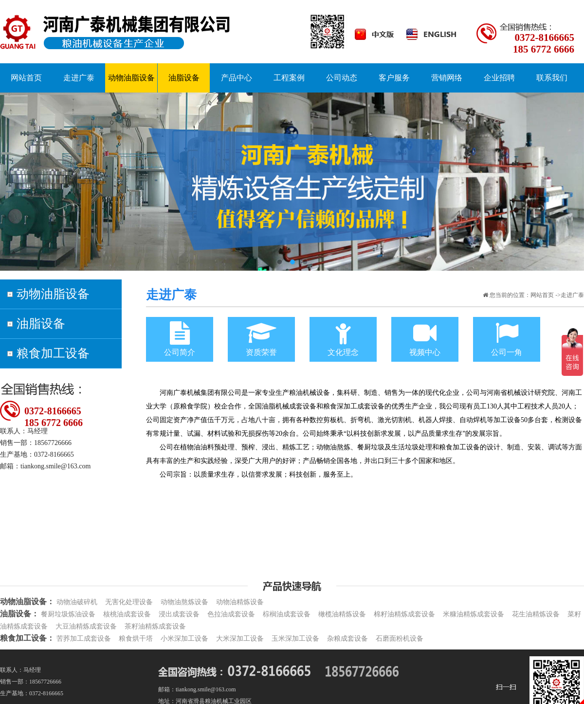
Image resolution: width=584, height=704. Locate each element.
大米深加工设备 (240, 638)
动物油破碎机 (76, 602)
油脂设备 (41, 323)
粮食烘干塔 (136, 638)
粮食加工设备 (53, 353)
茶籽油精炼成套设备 (155, 626)
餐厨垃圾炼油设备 (68, 614)
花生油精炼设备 (536, 614)
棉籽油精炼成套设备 (404, 614)
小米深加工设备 (184, 638)
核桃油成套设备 (127, 614)
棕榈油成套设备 (286, 614)
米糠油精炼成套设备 (473, 614)
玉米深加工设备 (295, 638)
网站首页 (542, 295)
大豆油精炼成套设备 (86, 626)
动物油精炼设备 (240, 602)
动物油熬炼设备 (184, 602)
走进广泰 (78, 78)
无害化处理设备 (129, 602)
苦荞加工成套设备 (83, 638)
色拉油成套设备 (231, 614)
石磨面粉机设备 (399, 638)
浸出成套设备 (179, 614)
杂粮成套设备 (347, 638)
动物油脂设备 (53, 293)
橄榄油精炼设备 (342, 614)
